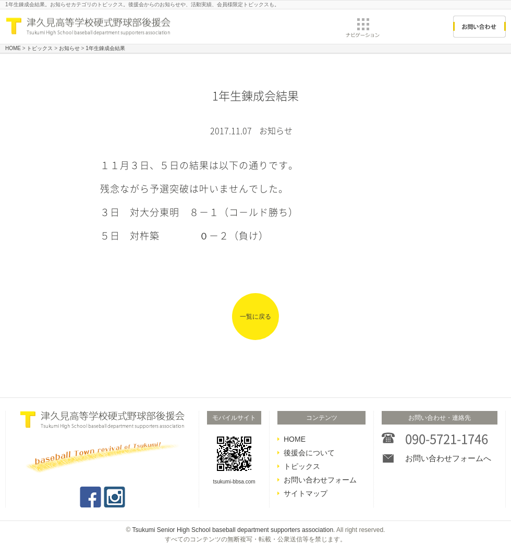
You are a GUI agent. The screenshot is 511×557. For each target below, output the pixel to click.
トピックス (302, 466)
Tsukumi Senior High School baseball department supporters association (233, 530)
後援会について (309, 453)
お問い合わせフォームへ (448, 458)
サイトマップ (305, 493)
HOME (295, 439)
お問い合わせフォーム (320, 480)
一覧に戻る (255, 316)
